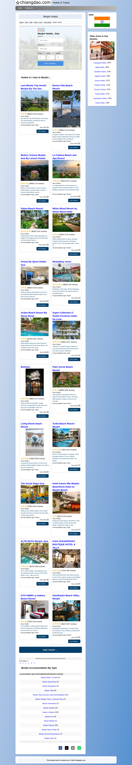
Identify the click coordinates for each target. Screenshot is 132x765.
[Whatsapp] (79, 748)
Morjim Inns (49, 716)
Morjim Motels (49, 721)
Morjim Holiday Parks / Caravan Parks (49, 699)
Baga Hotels (99, 67)
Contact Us (29, 8)
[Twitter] (66, 748)
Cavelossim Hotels (100, 98)
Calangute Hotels (100, 63)
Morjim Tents (49, 738)
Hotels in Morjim (48, 712)
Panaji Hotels (100, 94)
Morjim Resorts (48, 725)
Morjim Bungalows (49, 686)
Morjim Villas (49, 690)
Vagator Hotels (100, 76)
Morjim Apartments (49, 682)
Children (57, 53)
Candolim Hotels (100, 72)
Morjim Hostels (48, 708)
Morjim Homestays (49, 703)
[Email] (73, 748)
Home (20, 8)
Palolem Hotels (99, 85)
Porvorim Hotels (100, 89)
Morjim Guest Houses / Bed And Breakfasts (49, 695)
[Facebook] (60, 748)
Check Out (41, 45)
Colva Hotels (100, 103)
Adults (48, 53)
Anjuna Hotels (100, 81)
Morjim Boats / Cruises (49, 677)
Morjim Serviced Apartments (49, 734)
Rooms (40, 53)
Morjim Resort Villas (49, 730)
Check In (40, 36)
